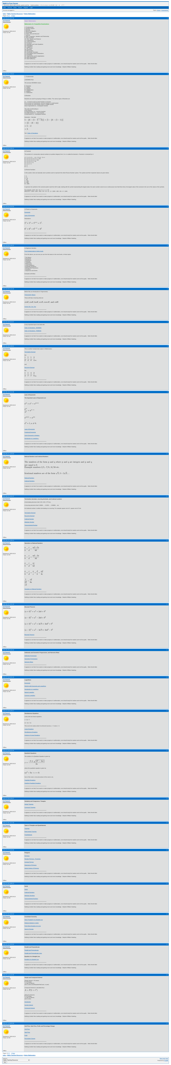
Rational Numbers (29, 478)
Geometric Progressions (31, 658)
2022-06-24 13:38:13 (8, 540)
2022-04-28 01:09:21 (8, 346)
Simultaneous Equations (31, 732)
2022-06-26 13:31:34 (8, 604)
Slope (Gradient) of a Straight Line (34, 919)
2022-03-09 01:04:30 (8, 289)
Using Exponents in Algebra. (32, 435)
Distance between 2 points (32, 923)
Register (26, 7)
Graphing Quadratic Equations (33, 783)
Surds (26, 889)
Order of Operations (32, 133)
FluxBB (166, 1060)
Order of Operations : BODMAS (33, 327)
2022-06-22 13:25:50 (8, 453)
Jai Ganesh (6, 21)
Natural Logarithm (29, 692)
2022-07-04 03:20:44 (8, 750)
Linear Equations (29, 729)
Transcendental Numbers (31, 898)
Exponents (27, 212)
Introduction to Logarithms (31, 689)
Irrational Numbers (29, 481)
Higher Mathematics (30, 13)
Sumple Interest (29, 1005)
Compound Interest (30, 1008)
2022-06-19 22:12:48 (8, 392)
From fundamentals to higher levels (34, 251)
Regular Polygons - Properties (33, 859)
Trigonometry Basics (30, 294)
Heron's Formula (29, 929)
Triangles (27, 828)
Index (4, 7)
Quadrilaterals (28, 834)
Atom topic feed (164, 1058)
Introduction (28, 1002)
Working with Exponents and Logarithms (35, 686)
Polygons (27, 855)
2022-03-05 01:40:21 (8, 245)
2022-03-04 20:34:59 (8, 206)
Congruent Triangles (30, 807)
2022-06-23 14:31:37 (8, 496)
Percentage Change (30, 1038)
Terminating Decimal (30, 352)
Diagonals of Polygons (30, 865)
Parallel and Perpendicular (32, 950)
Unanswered (164, 10)
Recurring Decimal (29, 367)
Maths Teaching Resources (15, 13)
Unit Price (27, 1029)
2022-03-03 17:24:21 (8, 73)
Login (31, 7)
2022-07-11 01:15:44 (8, 974)
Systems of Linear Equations (32, 735)
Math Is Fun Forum (10, 3)
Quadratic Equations (30, 780)
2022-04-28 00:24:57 (8, 322)
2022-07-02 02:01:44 (8, 677)
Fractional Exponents (30, 432)
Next (13, 15)
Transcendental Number (31, 525)
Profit (26, 1035)
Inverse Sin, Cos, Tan (30, 306)
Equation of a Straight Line (32, 959)
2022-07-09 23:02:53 (8, 914)
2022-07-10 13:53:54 (8, 944)
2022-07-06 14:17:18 (8, 822)
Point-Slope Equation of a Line (33, 926)
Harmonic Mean (29, 662)
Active (158, 10)
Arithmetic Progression (31, 655)
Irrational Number (29, 519)
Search (20, 7)
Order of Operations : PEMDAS (33, 330)
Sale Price (27, 1032)
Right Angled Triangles (31, 831)
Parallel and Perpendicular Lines (33, 953)
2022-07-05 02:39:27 (8, 798)
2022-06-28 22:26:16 (8, 650)
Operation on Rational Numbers (33, 589)
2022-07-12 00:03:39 (8, 1023)
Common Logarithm (30, 695)
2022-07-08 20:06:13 (8, 883)
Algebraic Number (29, 522)
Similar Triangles (29, 804)
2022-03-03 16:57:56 (8, 18)
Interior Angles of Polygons (32, 868)
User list (10, 7)
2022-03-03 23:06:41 (8, 148)
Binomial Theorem (29, 634)
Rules (15, 7)
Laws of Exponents (30, 215)
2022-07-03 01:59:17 (8, 710)
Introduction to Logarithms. (32, 438)
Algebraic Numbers (30, 895)
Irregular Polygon (29, 862)
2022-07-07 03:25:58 (8, 850)
